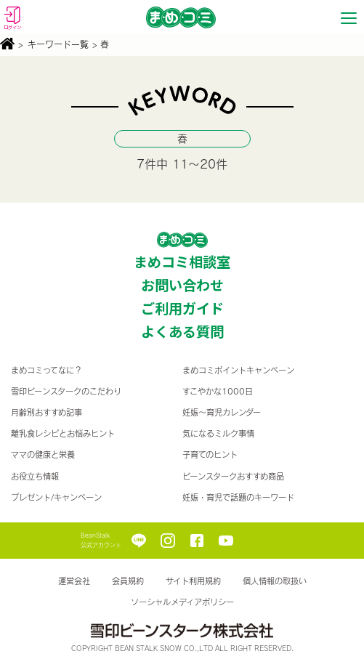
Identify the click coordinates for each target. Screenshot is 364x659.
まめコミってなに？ (46, 370)
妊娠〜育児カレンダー (221, 412)
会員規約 (128, 581)
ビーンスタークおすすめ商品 (233, 476)
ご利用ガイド (182, 308)
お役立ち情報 (35, 476)
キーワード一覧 (58, 44)
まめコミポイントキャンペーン (238, 370)
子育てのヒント (210, 454)
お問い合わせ (182, 285)
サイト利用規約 (193, 581)
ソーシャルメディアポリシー (182, 602)
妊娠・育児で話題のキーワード (238, 497)
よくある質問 (182, 331)
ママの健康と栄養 (43, 454)
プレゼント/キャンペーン (56, 497)
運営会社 (74, 581)
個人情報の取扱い (275, 581)
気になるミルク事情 (218, 433)
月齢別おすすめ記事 (46, 412)
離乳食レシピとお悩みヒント (63, 433)
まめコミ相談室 (182, 261)
